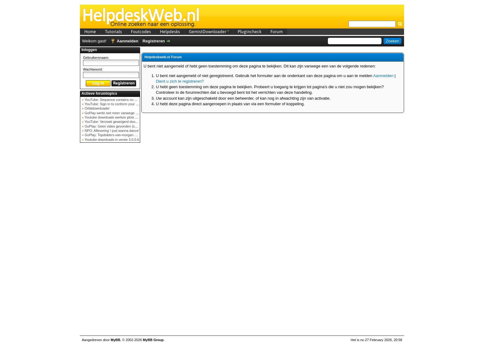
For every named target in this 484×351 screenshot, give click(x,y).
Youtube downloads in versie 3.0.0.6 (111, 139)
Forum (276, 31)
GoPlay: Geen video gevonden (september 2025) (121, 126)
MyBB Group (153, 340)
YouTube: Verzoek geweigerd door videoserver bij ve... (125, 122)
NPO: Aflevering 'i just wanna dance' (111, 130)
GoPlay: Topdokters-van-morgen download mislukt (122, 135)
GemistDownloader (209, 31)
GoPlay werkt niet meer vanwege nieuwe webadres (123, 113)
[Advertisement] (110, 243)
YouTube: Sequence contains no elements (116, 100)
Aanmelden (127, 41)
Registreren (154, 41)
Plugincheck (249, 31)
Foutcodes (141, 31)
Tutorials (113, 31)
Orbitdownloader (97, 108)
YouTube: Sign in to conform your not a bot (116, 104)
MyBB (115, 340)
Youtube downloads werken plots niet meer (116, 117)
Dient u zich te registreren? (180, 81)
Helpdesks (170, 31)
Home (90, 31)
